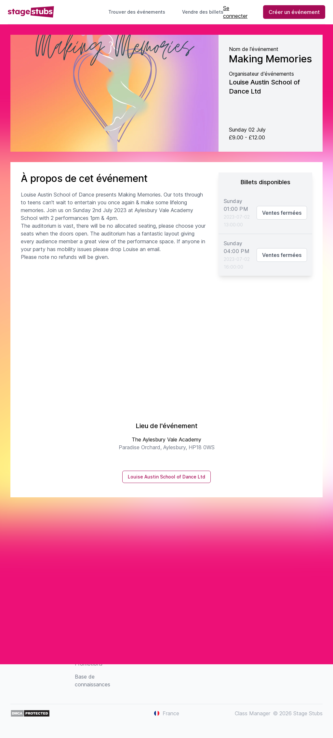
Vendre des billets (205, 12)
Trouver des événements (136, 12)
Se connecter (235, 12)
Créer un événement (294, 12)
